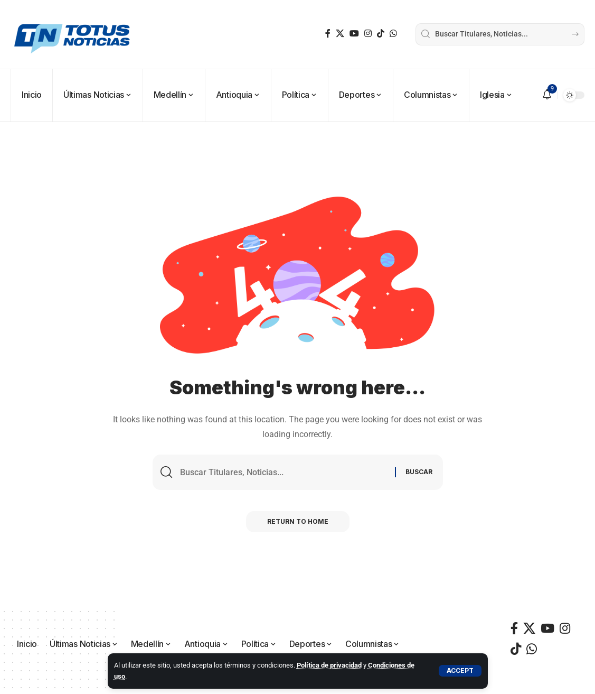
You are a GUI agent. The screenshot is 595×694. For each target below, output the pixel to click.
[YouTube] (354, 33)
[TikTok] (380, 33)
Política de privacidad (329, 665)
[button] (460, 671)
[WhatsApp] (393, 33)
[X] (340, 33)
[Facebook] (328, 33)
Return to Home (297, 521)
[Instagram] (368, 33)
